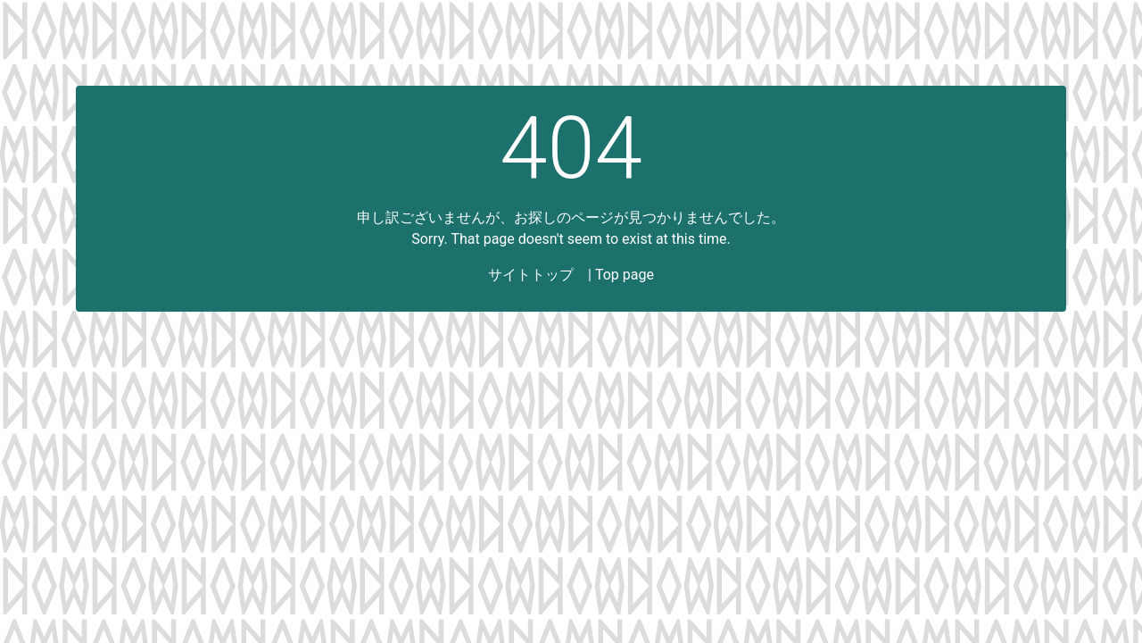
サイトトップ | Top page (571, 274)
